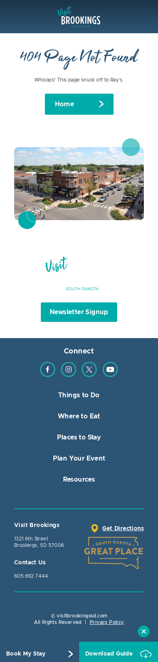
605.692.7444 (31, 576)
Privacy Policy (107, 622)
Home (64, 104)
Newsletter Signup (79, 312)
